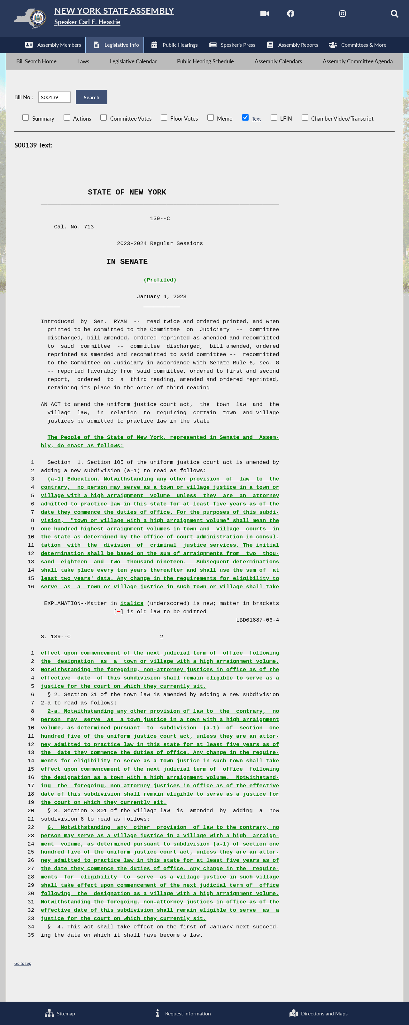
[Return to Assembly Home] (107, 20)
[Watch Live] (250, 15)
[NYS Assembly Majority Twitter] (303, 15)
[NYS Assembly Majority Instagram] (330, 15)
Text (256, 135)
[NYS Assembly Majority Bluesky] (357, 15)
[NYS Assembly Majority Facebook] (276, 15)
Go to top (23, 979)
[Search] (383, 15)
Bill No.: (23, 109)
